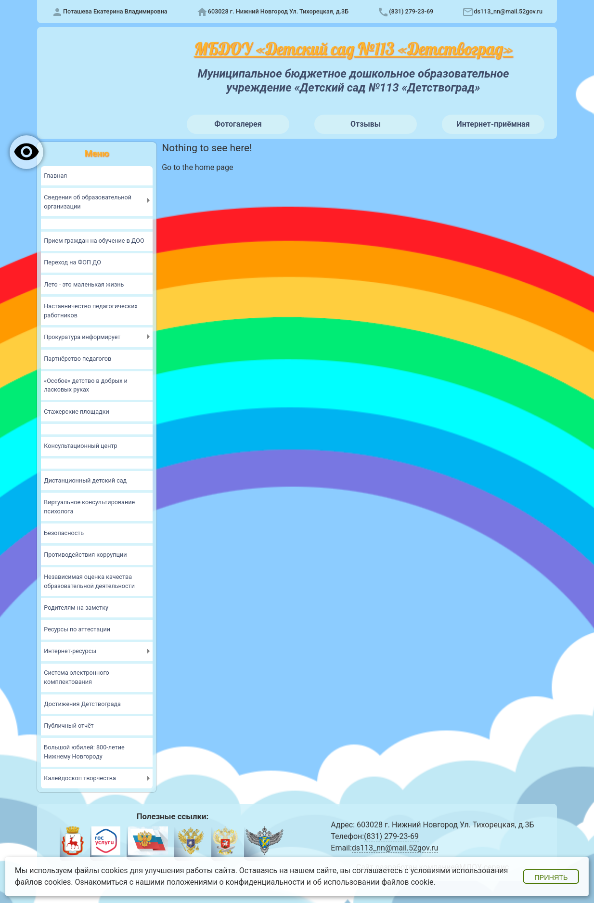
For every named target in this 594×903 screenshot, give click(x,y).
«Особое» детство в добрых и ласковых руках (86, 385)
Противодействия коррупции (85, 554)
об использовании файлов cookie (373, 882)
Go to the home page (197, 167)
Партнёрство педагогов (77, 358)
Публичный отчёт (68, 725)
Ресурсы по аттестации (77, 629)
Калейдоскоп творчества (80, 778)
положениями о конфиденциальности (236, 882)
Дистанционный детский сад (85, 480)
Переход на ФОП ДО (72, 262)
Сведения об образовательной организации (87, 202)
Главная (55, 175)
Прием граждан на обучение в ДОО (94, 240)
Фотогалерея (237, 124)
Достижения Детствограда (82, 703)
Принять (551, 877)
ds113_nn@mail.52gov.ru (508, 11)
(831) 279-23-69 (411, 11)
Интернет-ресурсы (70, 650)
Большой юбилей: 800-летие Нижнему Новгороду (84, 752)
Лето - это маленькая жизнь (84, 284)
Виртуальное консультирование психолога (89, 506)
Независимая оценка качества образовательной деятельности (89, 581)
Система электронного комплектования (76, 677)
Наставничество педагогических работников (90, 310)
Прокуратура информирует (82, 336)
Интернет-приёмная (492, 124)
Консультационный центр (80, 445)
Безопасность (64, 533)
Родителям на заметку (76, 607)
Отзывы (365, 124)
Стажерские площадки (76, 411)
